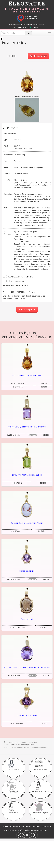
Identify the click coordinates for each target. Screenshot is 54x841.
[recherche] (28, 33)
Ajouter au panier (38, 56)
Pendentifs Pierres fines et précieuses (21, 745)
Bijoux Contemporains (17, 742)
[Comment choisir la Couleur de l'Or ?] (15, 285)
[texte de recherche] (13, 33)
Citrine (16, 180)
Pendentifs (32, 742)
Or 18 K (17, 146)
